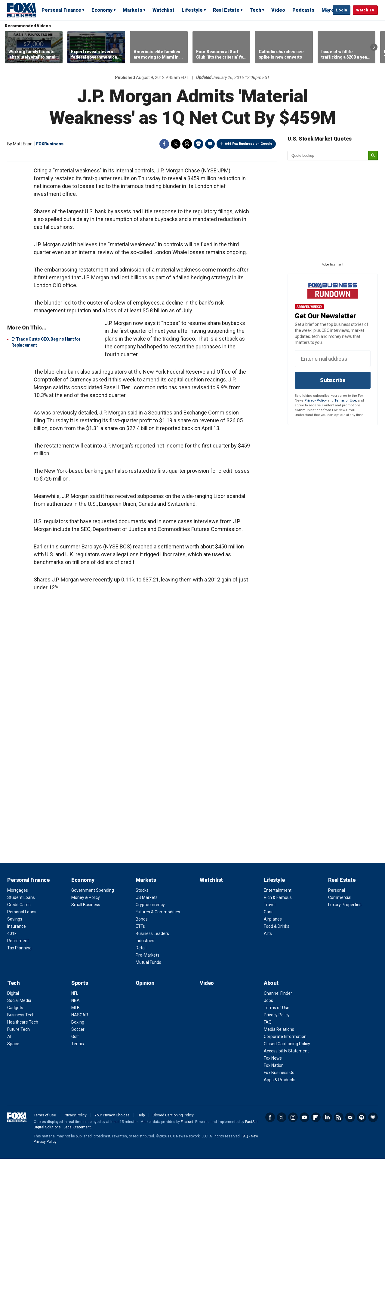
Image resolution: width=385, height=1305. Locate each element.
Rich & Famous (278, 1043)
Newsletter (350, 1263)
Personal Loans (21, 1058)
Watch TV (365, 10)
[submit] (373, 156)
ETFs (140, 1072)
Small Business (85, 1051)
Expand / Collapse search (326, 10)
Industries (145, 1087)
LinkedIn (327, 1263)
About (271, 1129)
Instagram (293, 1263)
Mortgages (17, 1036)
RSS (338, 1263)
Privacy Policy (315, 400)
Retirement (18, 1087)
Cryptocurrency (150, 1051)
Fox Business (21, 9)
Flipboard (316, 1263)
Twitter (175, 144)
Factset (187, 1268)
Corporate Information (285, 1182)
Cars (268, 1058)
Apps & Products (279, 1226)
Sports (79, 1129)
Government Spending (92, 1036)
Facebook (164, 144)
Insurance (16, 1072)
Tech (255, 10)
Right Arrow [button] (373, 47)
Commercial (339, 1043)
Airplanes (273, 1065)
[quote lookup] (328, 155)
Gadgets (15, 1154)
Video (278, 10)
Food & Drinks (276, 1072)
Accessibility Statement (286, 1197)
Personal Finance (61, 10)
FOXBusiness (49, 143)
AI (9, 1182)
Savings (14, 1065)
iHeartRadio (373, 1263)
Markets (132, 10)
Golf (75, 1182)
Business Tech (21, 1161)
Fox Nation (274, 1211)
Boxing (77, 1168)
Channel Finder (278, 1139)
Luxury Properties (345, 1051)
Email (210, 144)
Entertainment (277, 1036)
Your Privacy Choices (112, 1261)
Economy (101, 10)
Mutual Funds (148, 1108)
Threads (187, 144)
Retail (141, 1094)
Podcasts (303, 10)
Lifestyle (192, 10)
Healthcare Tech (22, 1168)
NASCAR (79, 1161)
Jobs (268, 1146)
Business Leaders (152, 1079)
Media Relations (279, 1175)
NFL (74, 1139)
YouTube (304, 1263)
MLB (75, 1154)
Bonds (142, 1065)
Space (13, 1190)
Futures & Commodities (158, 1058)
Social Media (19, 1146)
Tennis (77, 1190)
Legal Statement (77, 1273)
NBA (75, 1146)
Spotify (361, 1263)
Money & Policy (85, 1043)
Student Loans (21, 1043)
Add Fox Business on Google (248, 144)
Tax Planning (19, 1094)
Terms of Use (345, 400)
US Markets (147, 1043)
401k (12, 1079)
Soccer (78, 1175)
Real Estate (226, 10)
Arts (268, 1079)
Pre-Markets (147, 1101)
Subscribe (332, 380)
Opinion (145, 1129)
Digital (13, 1139)
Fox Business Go (279, 1218)
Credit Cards (19, 1051)
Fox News (273, 1204)
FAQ (268, 1168)
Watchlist (163, 10)
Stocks (142, 1036)
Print (198, 144)
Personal (336, 1036)
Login (341, 10)
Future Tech (18, 1175)
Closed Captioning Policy (287, 1190)
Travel (270, 1051)
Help (141, 1261)
